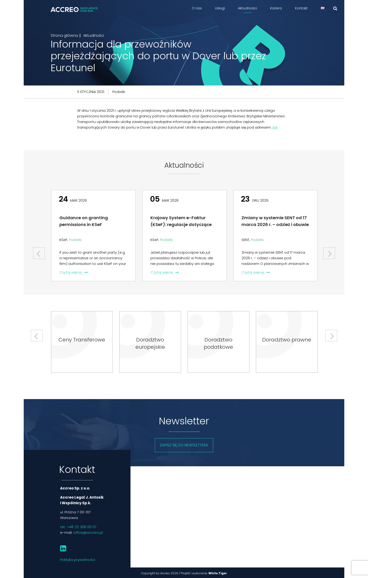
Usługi (220, 8)
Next (329, 251)
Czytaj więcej (73, 272)
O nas (197, 8)
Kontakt (301, 8)
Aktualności (247, 8)
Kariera (276, 8)
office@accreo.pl (88, 532)
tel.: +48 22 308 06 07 (78, 526)
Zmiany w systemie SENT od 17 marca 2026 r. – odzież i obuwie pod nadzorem (275, 224)
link (275, 127)
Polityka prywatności (77, 559)
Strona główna (64, 35)
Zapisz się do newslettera (184, 445)
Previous (39, 251)
